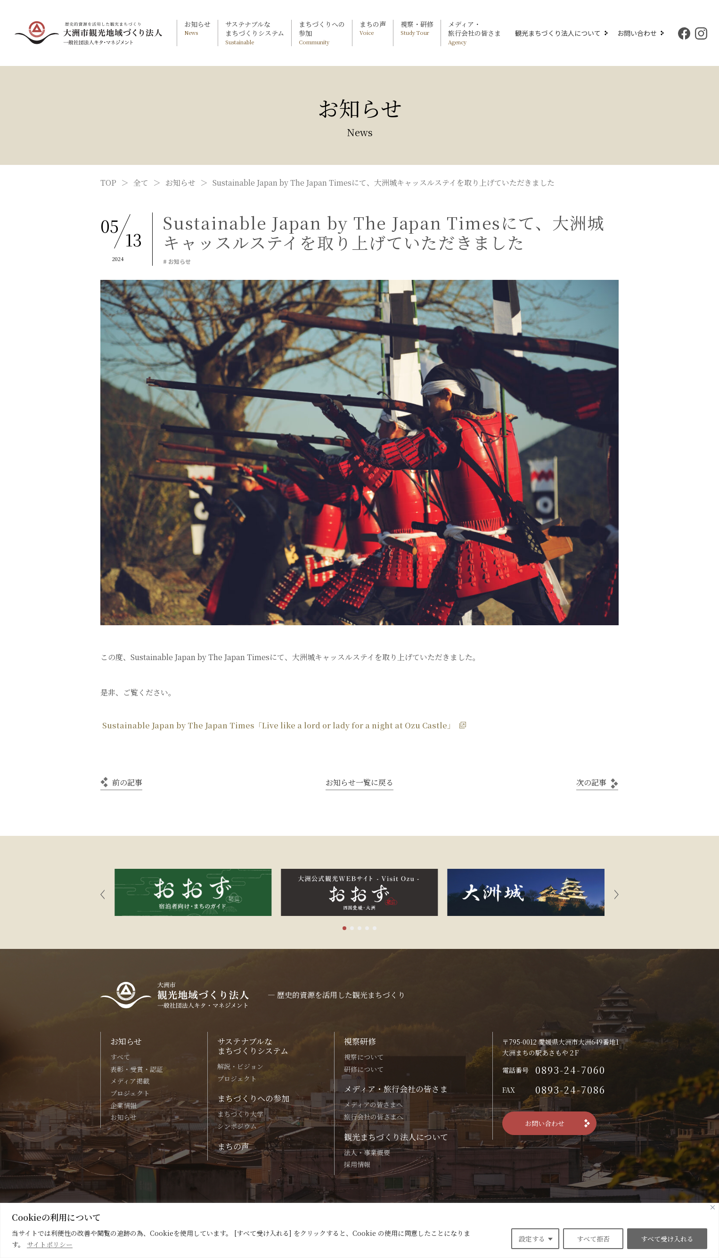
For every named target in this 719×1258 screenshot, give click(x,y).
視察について (364, 1057)
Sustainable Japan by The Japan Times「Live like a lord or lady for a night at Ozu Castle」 (277, 725)
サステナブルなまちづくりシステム (252, 1045)
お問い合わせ (637, 33)
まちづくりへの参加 (253, 1098)
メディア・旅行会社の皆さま (396, 1089)
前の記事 (127, 782)
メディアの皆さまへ (373, 1104)
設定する (532, 1238)
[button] (102, 892)
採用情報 (357, 1164)
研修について (364, 1069)
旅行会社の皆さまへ (373, 1116)
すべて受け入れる (667, 1238)
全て (140, 182)
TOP (108, 182)
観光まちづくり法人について (558, 33)
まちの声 (233, 1146)
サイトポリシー (50, 1244)
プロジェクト (130, 1093)
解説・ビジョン (240, 1066)
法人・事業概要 (367, 1152)
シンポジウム (237, 1126)
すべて (120, 1057)
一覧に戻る (359, 782)
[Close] (713, 1207)
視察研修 (360, 1041)
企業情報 (123, 1105)
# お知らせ (177, 261)
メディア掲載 (129, 1081)
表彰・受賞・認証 (136, 1069)
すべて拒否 (593, 1238)
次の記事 (591, 782)
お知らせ (180, 182)
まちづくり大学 (240, 1114)
